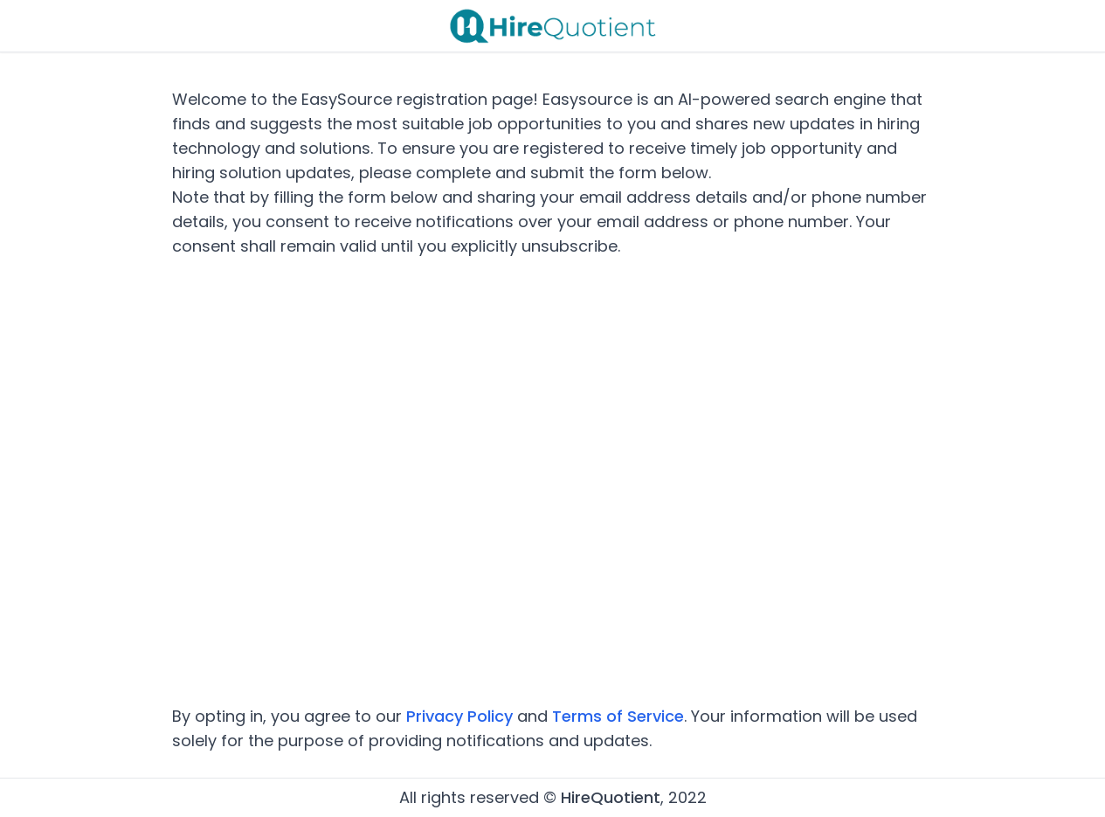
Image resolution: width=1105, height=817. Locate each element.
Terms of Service (618, 716)
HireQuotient (610, 797)
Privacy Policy (459, 716)
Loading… (553, 481)
